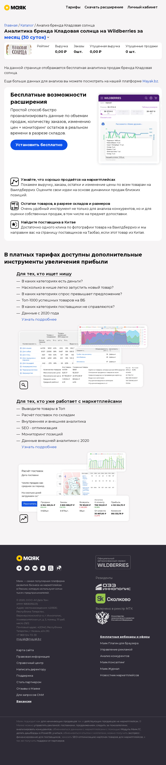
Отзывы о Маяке (28, 688)
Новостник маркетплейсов (119, 675)
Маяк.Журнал (109, 668)
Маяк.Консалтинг (112, 662)
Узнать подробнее (39, 319)
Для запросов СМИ (30, 694)
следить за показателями (111, 725)
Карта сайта (25, 650)
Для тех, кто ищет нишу (44, 273)
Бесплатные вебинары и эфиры (125, 636)
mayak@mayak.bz (28, 639)
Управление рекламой (116, 649)
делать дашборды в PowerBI (33, 732)
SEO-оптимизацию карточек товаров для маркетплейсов (107, 736)
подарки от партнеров (50, 740)
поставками (68, 725)
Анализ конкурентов (114, 656)
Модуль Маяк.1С (131, 729)
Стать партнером (28, 682)
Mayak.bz (150, 81)
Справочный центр (30, 662)
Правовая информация (33, 656)
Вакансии (23, 701)
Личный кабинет (142, 7)
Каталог (27, 25)
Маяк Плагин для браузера (119, 643)
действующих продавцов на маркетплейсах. (111, 721)
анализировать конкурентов (34, 729)
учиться (57, 732)
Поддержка (24, 675)
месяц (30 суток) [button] (25, 37)
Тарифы (73, 7)
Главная (11, 25)
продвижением (85, 725)
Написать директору (31, 669)
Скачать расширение (104, 7)
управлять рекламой (47, 725)
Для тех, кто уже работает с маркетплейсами (69, 401)
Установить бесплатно (39, 145)
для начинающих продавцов (59, 721)
